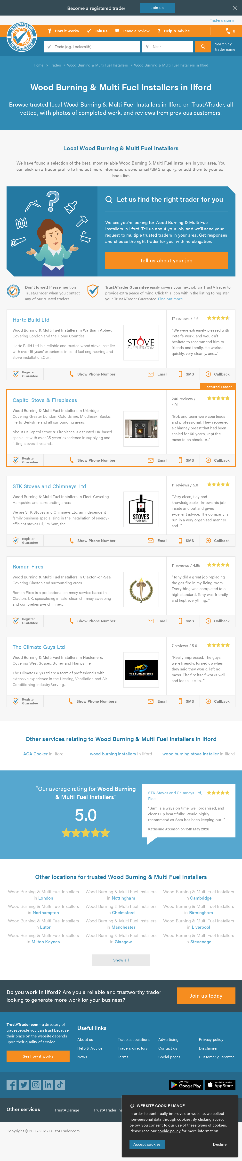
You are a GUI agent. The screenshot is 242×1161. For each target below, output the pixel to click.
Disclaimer (208, 1066)
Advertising (168, 1058)
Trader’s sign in (222, 20)
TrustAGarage (68, 1131)
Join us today (206, 1011)
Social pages (169, 1075)
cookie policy (170, 1131)
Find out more (171, 314)
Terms (123, 1075)
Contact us (167, 1066)
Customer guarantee (217, 1075)
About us (85, 1058)
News (82, 1075)
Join (158, 7)
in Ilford (43, 769)
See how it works (38, 1077)
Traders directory (133, 1066)
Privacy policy (211, 1058)
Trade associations (134, 1058)
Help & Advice (89, 1066)
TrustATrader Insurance (115, 1131)
